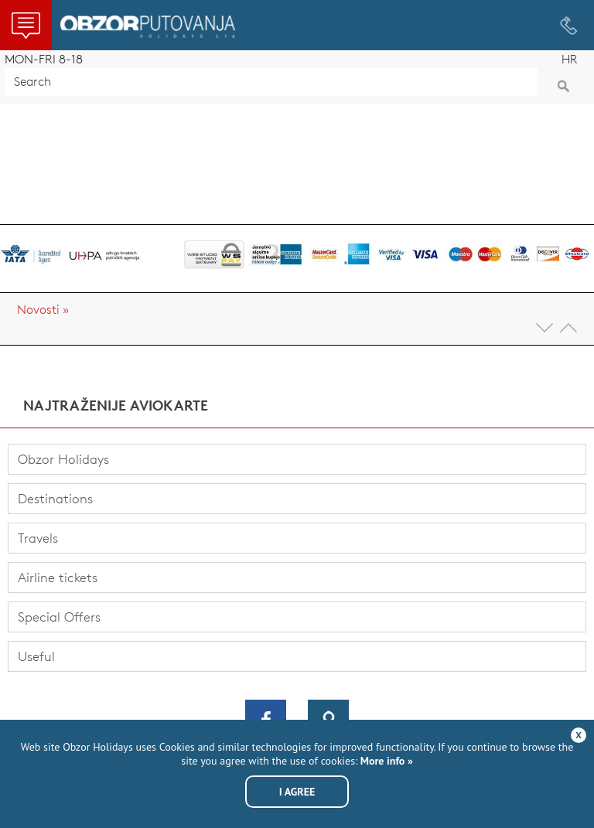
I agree (297, 792)
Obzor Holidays (147, 26)
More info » (385, 761)
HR (569, 59)
